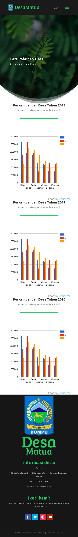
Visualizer (64, 199)
